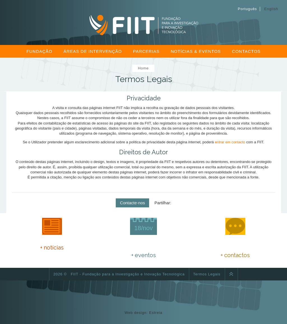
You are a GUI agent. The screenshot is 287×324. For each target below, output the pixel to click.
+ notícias (52, 247)
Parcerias (146, 51)
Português (247, 9)
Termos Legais (207, 274)
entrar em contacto (230, 142)
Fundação (39, 51)
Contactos (246, 51)
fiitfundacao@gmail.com (244, 247)
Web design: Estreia (143, 313)
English (271, 9)
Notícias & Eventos (196, 51)
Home (143, 68)
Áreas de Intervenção (93, 51)
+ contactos (235, 255)
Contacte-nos (132, 202)
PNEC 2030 (52, 237)
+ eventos (143, 255)
